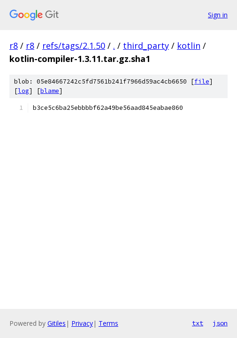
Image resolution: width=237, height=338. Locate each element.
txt (197, 323)
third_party (146, 45)
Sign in (218, 14)
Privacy (82, 323)
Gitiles (56, 323)
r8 (13, 45)
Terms (108, 323)
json (220, 323)
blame (49, 91)
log (23, 91)
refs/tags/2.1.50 (73, 45)
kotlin (188, 45)
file (201, 81)
